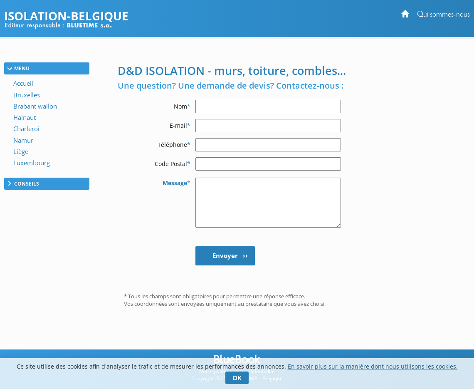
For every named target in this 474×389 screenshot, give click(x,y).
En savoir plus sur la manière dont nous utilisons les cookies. (373, 366)
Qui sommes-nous (443, 15)
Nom (182, 106)
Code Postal (172, 164)
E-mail (180, 125)
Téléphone (174, 145)
